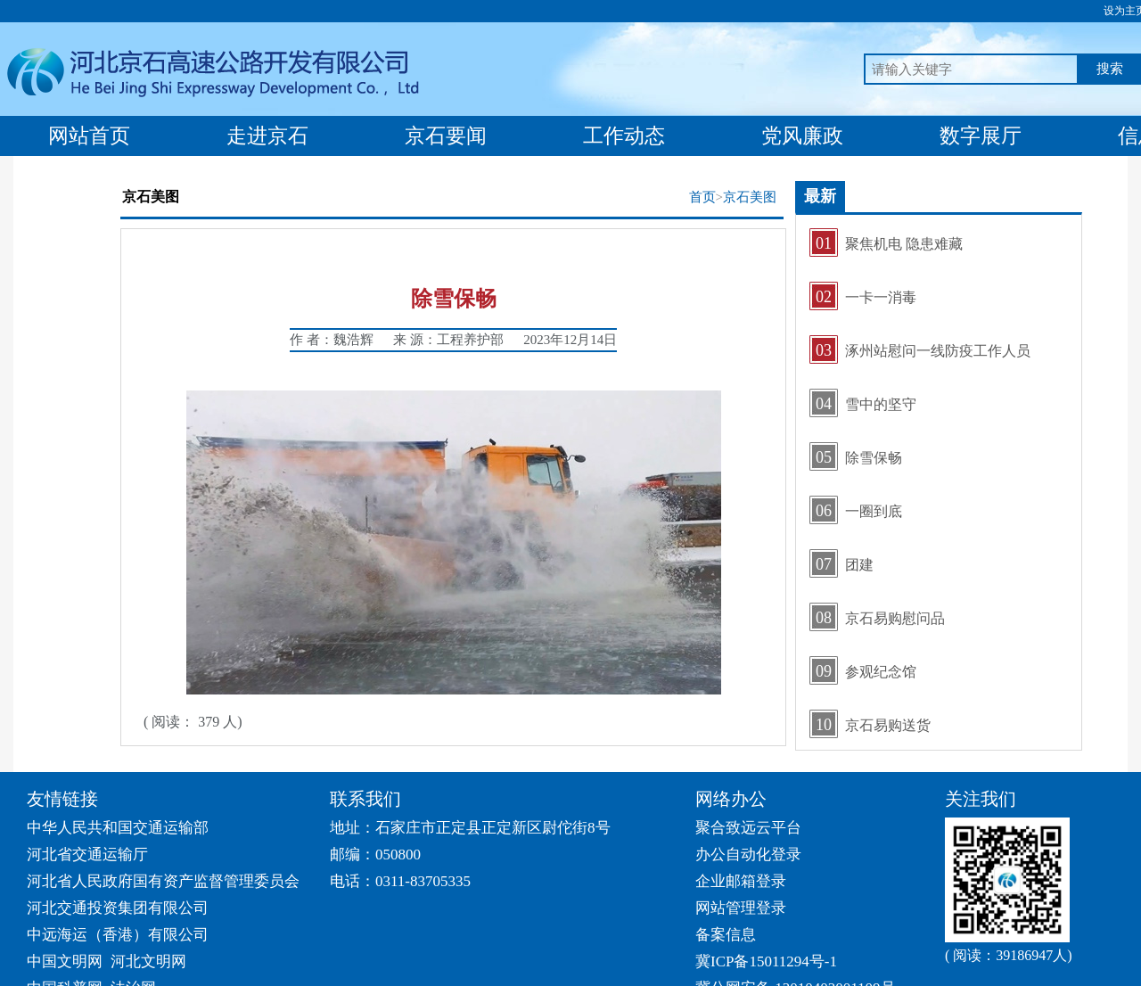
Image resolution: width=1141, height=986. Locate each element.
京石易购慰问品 (895, 618)
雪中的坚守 (880, 404)
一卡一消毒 (880, 297)
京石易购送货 (888, 725)
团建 (859, 564)
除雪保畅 (873, 457)
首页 (702, 197)
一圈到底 (873, 511)
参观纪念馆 (880, 671)
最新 (820, 196)
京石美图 (749, 197)
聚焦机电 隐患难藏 (904, 243)
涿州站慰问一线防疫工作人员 (937, 350)
